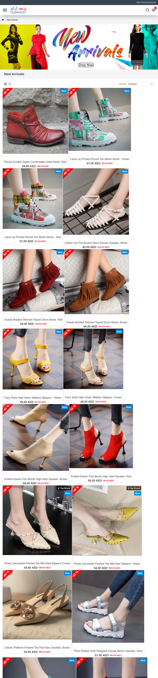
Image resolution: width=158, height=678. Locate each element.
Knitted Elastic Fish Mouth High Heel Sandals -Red (101, 476)
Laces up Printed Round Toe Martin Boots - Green (99, 159)
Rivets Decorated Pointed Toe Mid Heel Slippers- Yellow (107, 563)
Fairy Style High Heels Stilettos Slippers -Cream (93, 397)
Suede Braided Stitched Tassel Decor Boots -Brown (96, 322)
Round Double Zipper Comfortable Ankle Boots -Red (35, 161)
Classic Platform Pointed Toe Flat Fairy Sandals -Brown (37, 647)
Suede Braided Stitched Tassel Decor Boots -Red (33, 319)
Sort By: (122, 84)
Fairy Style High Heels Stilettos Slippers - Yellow (32, 397)
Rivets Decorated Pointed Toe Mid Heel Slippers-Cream (37, 563)
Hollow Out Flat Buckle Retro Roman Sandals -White (96, 243)
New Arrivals (12, 20)
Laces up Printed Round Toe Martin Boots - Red (32, 237)
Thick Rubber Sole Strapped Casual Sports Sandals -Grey (108, 651)
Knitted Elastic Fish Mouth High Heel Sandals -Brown (35, 479)
